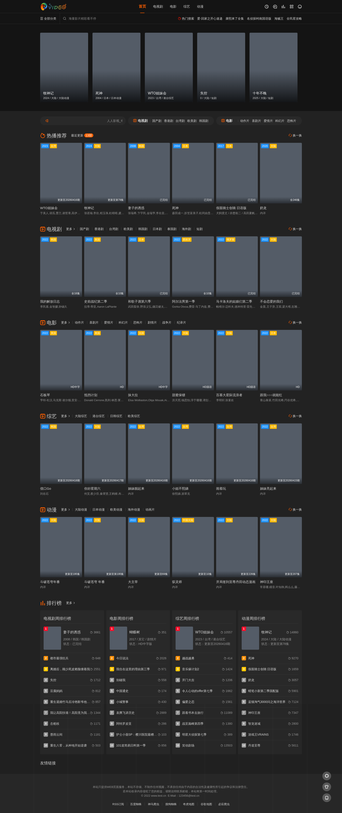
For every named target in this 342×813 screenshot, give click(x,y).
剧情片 (152, 322)
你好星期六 (92, 488)
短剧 (200, 229)
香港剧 (168, 121)
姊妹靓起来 (136, 488)
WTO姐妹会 (49, 208)
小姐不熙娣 (180, 488)
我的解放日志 (50, 301)
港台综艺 (98, 416)
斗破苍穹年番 (50, 582)
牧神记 (89, 208)
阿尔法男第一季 (183, 301)
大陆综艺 (81, 416)
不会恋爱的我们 (271, 301)
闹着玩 (221, 488)
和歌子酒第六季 (139, 301)
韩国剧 (203, 121)
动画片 (150, 509)
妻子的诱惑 (136, 208)
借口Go (45, 488)
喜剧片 (256, 121)
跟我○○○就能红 (271, 395)
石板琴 (45, 395)
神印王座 (266, 582)
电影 (173, 6)
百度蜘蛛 (136, 804)
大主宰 (133, 582)
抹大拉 (133, 395)
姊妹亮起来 (268, 488)
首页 (142, 6)
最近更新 (82, 135)
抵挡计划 (90, 395)
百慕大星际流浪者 (229, 395)
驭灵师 (177, 582)
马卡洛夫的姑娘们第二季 (234, 301)
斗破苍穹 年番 (94, 582)
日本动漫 (98, 509)
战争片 (166, 322)
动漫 (200, 6)
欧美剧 (192, 121)
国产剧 (156, 121)
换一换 (295, 135)
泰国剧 (171, 229)
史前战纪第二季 (95, 301)
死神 (175, 208)
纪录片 (181, 322)
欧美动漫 (116, 509)
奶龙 (263, 208)
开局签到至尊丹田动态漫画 (235, 582)
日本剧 (157, 229)
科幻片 (279, 121)
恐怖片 (291, 121)
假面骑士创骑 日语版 (231, 208)
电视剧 (158, 6)
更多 (70, 229)
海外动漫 (134, 509)
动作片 (244, 121)
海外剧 (186, 229)
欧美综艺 (134, 416)
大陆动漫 (81, 509)
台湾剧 (180, 121)
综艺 (186, 6)
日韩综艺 (116, 416)
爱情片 (268, 121)
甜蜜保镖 (178, 395)
